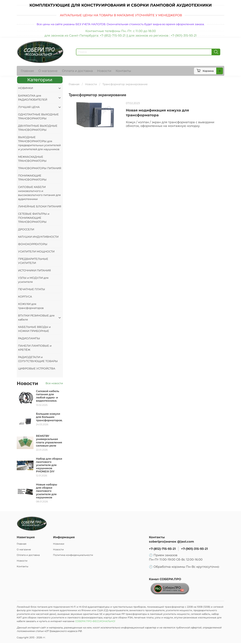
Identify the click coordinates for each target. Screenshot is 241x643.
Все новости (54, 383)
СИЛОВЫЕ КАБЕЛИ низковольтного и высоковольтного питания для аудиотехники (39, 193)
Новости (104, 71)
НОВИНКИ (25, 88)
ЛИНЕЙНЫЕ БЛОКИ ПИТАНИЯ (39, 206)
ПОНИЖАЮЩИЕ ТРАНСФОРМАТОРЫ (32, 177)
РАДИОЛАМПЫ (29, 338)
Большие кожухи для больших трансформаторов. (49, 417)
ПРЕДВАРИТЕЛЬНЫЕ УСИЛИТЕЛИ (33, 261)
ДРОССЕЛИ (26, 229)
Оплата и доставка (77, 71)
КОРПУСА (25, 296)
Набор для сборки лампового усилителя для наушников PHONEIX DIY (49, 465)
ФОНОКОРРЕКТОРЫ (32, 244)
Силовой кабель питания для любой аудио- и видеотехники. (47, 396)
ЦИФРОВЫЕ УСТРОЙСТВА (36, 368)
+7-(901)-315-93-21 (194, 548)
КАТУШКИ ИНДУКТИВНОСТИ (38, 236)
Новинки (58, 543)
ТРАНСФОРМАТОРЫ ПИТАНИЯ (39, 168)
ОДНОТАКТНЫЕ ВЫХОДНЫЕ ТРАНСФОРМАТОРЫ (38, 116)
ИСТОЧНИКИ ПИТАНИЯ (34, 270)
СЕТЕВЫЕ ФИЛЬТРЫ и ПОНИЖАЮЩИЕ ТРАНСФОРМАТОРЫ (33, 217)
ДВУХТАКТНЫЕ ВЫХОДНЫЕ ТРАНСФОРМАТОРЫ (37, 127)
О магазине (48, 71)
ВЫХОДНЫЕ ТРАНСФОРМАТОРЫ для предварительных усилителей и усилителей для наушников (39, 143)
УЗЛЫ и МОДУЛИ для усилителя (33, 279)
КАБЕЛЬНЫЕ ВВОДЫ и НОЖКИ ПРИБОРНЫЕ (34, 329)
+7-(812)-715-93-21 (162, 548)
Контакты (123, 71)
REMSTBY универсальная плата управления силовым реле (49, 440)
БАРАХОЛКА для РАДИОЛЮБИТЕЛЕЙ (32, 97)
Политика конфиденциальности (73, 555)
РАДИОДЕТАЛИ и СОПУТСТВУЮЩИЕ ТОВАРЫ (38, 359)
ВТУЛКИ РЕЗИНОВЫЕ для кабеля (36, 317)
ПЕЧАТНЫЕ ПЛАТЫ (31, 289)
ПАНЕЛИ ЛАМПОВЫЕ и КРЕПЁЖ (35, 347)
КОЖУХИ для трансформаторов (31, 306)
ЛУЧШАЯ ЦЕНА (29, 107)
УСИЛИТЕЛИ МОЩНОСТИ (36, 251)
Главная (27, 71)
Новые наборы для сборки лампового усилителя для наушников (46, 491)
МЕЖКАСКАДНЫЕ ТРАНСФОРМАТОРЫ (32, 158)
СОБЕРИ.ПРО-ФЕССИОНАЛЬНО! (95, 621)
